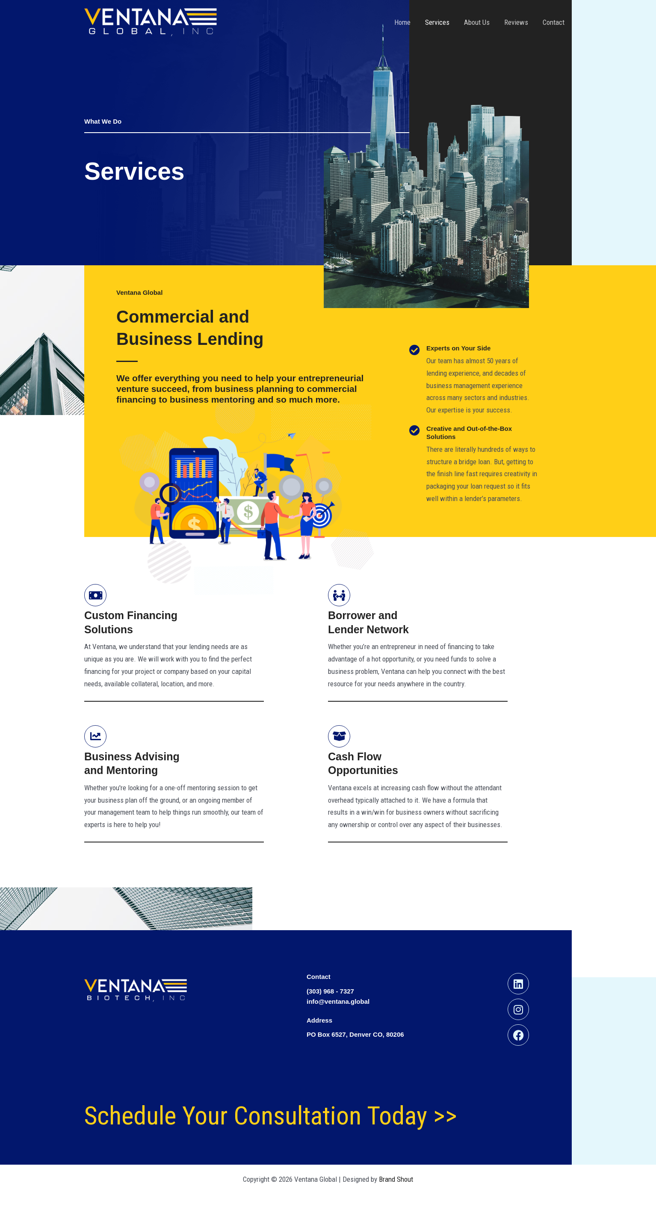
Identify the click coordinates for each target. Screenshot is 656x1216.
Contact (553, 22)
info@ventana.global (338, 1001)
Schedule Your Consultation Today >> (270, 1115)
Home (402, 22)
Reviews (516, 22)
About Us (477, 22)
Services (437, 22)
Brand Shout (396, 1179)
